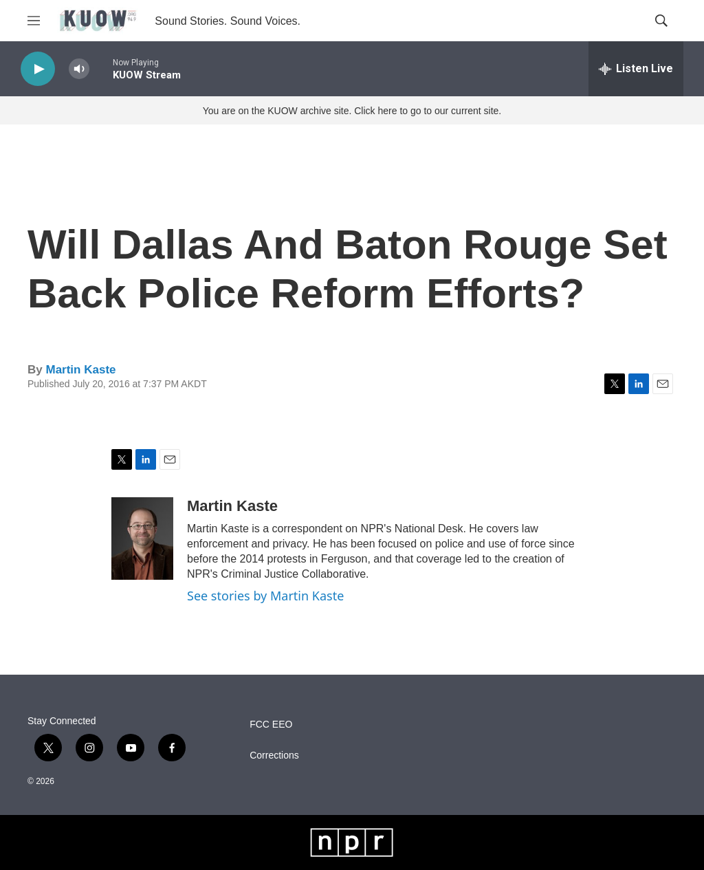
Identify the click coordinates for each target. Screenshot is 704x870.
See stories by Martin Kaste (265, 595)
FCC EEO (271, 724)
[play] (38, 69)
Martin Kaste (80, 369)
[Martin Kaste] (142, 538)
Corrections (274, 755)
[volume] (79, 69)
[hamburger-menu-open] (34, 20)
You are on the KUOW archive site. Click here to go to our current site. (352, 110)
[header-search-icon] (661, 20)
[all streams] (635, 68)
